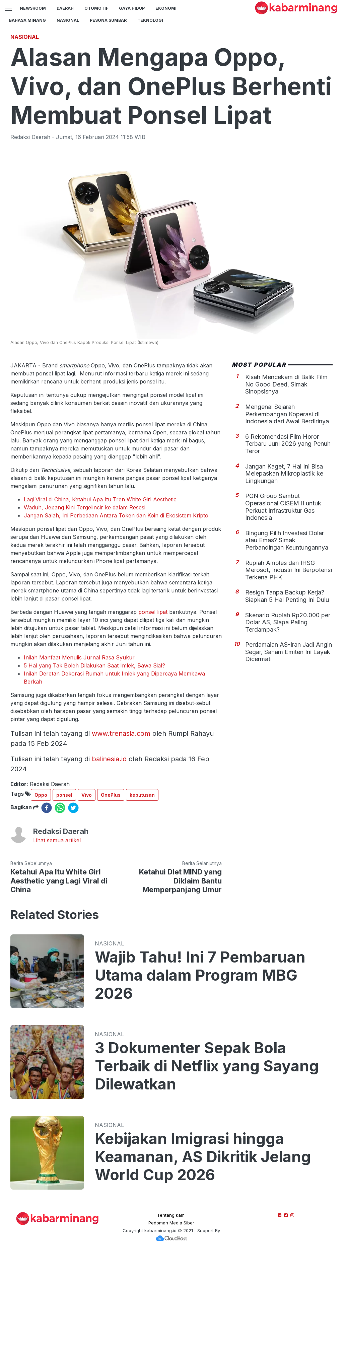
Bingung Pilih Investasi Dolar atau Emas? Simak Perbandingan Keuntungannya (286, 634)
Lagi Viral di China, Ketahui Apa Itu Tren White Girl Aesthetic (100, 593)
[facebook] (46, 901)
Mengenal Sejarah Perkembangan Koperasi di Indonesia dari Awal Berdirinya (287, 507)
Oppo (41, 889)
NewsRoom (33, 8)
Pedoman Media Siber (171, 1316)
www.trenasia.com (121, 827)
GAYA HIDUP (132, 8)
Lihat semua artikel (57, 934)
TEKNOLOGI (150, 20)
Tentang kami (171, 1308)
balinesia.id (109, 853)
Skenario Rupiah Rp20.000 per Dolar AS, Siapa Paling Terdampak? (287, 716)
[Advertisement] (171, 75)
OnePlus (111, 889)
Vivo (86, 889)
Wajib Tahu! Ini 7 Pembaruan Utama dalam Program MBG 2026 (200, 1069)
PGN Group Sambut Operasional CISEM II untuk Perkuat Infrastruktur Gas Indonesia (283, 600)
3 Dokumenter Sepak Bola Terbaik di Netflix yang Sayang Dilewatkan (207, 1160)
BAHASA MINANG (27, 20)
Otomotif (96, 8)
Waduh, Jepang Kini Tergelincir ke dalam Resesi (84, 601)
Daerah (65, 8)
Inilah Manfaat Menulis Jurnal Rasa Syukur (79, 751)
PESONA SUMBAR (108, 20)
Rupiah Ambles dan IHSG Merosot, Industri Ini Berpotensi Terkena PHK (288, 664)
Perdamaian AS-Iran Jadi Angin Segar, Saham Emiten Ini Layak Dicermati (288, 745)
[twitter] (73, 901)
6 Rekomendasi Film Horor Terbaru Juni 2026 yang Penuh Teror (288, 537)
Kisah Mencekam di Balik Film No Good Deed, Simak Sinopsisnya (286, 478)
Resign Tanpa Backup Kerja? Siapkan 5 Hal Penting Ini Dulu (287, 690)
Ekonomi (166, 8)
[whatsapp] (60, 901)
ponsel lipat (153, 705)
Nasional (68, 20)
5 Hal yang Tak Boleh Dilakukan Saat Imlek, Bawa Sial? (94, 759)
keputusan (142, 889)
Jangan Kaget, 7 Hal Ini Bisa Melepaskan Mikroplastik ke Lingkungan (284, 567)
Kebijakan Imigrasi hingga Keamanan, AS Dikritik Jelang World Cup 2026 (203, 1250)
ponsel (64, 889)
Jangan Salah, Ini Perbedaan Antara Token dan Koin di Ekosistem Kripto (116, 609)
